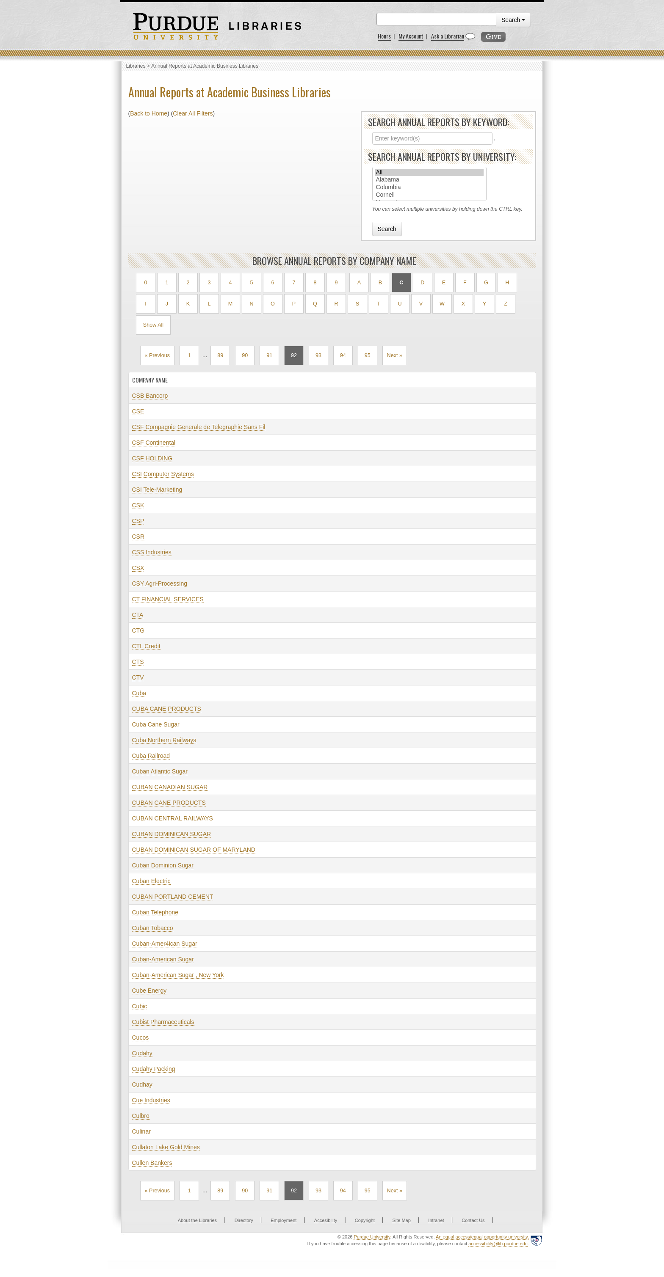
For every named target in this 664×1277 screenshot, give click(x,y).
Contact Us (473, 1220)
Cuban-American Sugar (163, 959)
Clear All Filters (193, 113)
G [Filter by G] (486, 283)
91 (269, 355)
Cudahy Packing (153, 1068)
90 (245, 355)
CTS (138, 661)
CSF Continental (154, 442)
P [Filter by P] (294, 304)
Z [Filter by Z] (505, 304)
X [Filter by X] (463, 304)
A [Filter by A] (359, 283)
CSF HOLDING (152, 458)
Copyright (365, 1220)
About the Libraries (197, 1220)
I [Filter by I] (146, 304)
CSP (138, 520)
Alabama (429, 180)
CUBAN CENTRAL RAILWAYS (172, 818)
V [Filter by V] (421, 304)
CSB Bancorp (150, 395)
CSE (138, 411)
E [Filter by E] (443, 283)
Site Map (401, 1220)
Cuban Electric (151, 881)
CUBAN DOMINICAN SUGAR (171, 834)
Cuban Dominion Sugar (163, 865)
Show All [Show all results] (153, 325)
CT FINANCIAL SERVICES (168, 599)
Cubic (139, 1006)
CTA (138, 614)
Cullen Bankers (152, 1162)
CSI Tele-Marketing (157, 489)
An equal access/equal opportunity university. (482, 1236)
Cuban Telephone (155, 912)
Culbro (140, 1115)
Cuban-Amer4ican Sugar (164, 943)
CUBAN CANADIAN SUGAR (170, 787)
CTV (138, 677)
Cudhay (142, 1084)
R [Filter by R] (336, 304)
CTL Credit (146, 646)
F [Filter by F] (465, 283)
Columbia (429, 187)
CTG (138, 630)
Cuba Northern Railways (164, 740)
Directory (244, 1220)
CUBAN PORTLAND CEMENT (172, 896)
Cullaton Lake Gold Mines (166, 1147)
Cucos (140, 1037)
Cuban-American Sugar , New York (178, 975)
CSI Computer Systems (163, 474)
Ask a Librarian (447, 35)
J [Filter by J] (167, 304)
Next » (394, 355)
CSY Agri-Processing (159, 583)
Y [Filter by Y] (484, 304)
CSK (138, 505)
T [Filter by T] (378, 304)
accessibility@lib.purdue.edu (498, 1243)
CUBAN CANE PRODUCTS (169, 802)
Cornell (429, 195)
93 (318, 355)
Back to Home (148, 113)
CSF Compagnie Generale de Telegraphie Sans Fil (199, 427)
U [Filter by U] (399, 304)
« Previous (157, 355)
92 (294, 355)
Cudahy (142, 1053)
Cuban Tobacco (152, 928)
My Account (410, 35)
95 (368, 355)
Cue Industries (151, 1100)
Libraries (136, 66)
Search (513, 20)
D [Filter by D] (422, 283)
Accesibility (325, 1220)
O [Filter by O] (273, 304)
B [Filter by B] (380, 283)
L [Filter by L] (209, 304)
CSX (138, 567)
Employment (283, 1220)
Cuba (139, 693)
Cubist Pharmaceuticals (163, 1021)
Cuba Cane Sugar (156, 724)
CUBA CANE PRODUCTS (166, 708)
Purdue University (372, 1236)
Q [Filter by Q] (315, 304)
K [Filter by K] (188, 304)
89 (220, 355)
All (429, 172)
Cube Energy (149, 990)
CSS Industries (152, 552)
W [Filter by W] (442, 304)
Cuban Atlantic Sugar (160, 771)
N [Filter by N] (251, 304)
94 (343, 355)
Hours (384, 35)
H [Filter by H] (507, 283)
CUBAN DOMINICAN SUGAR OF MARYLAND (193, 849)
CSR (138, 536)
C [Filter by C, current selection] (401, 283)
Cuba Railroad (151, 755)
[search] (436, 19)
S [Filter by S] (357, 304)
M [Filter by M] (230, 304)
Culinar (141, 1131)
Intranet (436, 1220)
